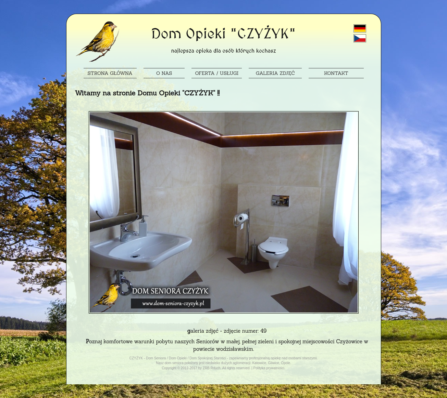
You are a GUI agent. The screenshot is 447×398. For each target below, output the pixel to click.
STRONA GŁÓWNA (110, 73)
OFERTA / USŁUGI (216, 73)
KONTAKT (336, 73)
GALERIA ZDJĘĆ (275, 73)
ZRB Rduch (212, 368)
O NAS (164, 73)
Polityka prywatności (268, 368)
